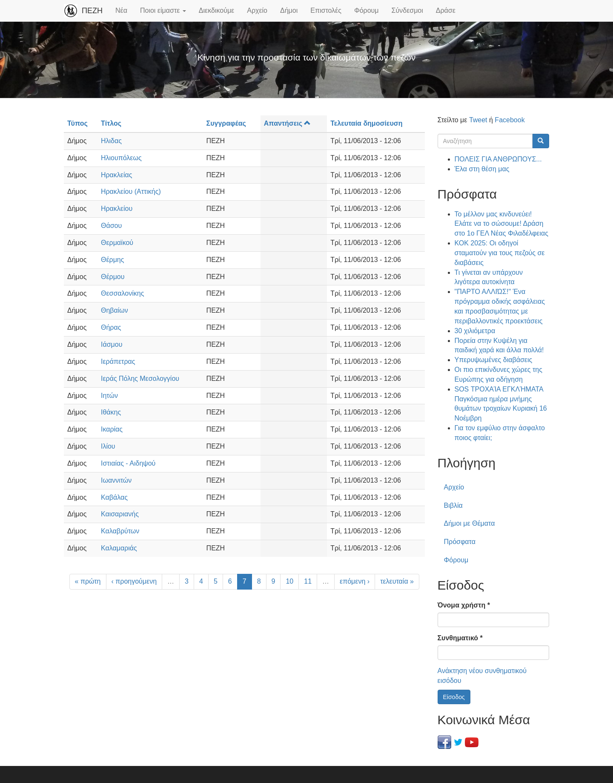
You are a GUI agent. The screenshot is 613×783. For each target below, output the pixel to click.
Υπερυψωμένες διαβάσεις (494, 359)
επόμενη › (355, 581)
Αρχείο (257, 10)
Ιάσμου (111, 344)
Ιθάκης (111, 412)
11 (308, 581)
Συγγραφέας (226, 123)
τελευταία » (397, 581)
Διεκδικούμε (216, 10)
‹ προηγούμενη (134, 581)
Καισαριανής (120, 514)
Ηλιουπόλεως (121, 157)
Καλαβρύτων (120, 531)
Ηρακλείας (116, 174)
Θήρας (111, 327)
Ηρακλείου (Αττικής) (131, 191)
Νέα (121, 10)
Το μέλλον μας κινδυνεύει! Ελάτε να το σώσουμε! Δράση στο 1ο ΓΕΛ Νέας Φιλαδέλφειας (501, 223)
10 (289, 581)
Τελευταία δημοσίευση (366, 123)
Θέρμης (112, 259)
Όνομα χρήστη (464, 605)
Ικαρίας (112, 429)
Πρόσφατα (460, 541)
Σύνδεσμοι (407, 10)
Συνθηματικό (460, 638)
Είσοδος (454, 697)
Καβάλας (114, 497)
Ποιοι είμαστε (163, 10)
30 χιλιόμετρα (475, 330)
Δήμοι (289, 10)
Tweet (478, 120)
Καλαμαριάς (119, 548)
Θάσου (111, 225)
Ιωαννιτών (116, 480)
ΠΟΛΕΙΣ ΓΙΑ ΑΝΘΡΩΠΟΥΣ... (498, 159)
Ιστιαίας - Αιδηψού (128, 463)
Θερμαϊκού (117, 242)
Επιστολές (325, 10)
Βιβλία (453, 505)
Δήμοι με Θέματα (469, 523)
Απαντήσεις (287, 123)
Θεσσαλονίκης (122, 293)
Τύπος (77, 123)
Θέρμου (113, 276)
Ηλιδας (111, 140)
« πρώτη (88, 581)
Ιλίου (108, 446)
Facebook (509, 120)
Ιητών (109, 395)
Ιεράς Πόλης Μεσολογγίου (140, 378)
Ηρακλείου (116, 208)
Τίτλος (111, 123)
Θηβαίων (114, 310)
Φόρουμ (366, 10)
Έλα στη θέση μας (482, 169)
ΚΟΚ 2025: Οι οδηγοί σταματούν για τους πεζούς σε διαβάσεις (500, 252)
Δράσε (445, 10)
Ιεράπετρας (118, 361)
